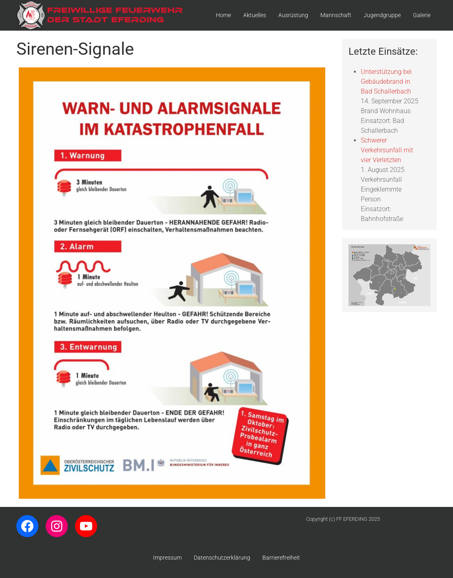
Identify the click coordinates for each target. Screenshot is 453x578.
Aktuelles (254, 15)
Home (223, 15)
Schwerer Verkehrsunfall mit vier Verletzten (387, 150)
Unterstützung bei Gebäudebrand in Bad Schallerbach (386, 81)
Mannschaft (335, 15)
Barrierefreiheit (281, 557)
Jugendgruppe (382, 15)
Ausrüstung (293, 15)
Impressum (167, 557)
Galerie (422, 15)
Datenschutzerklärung (222, 557)
